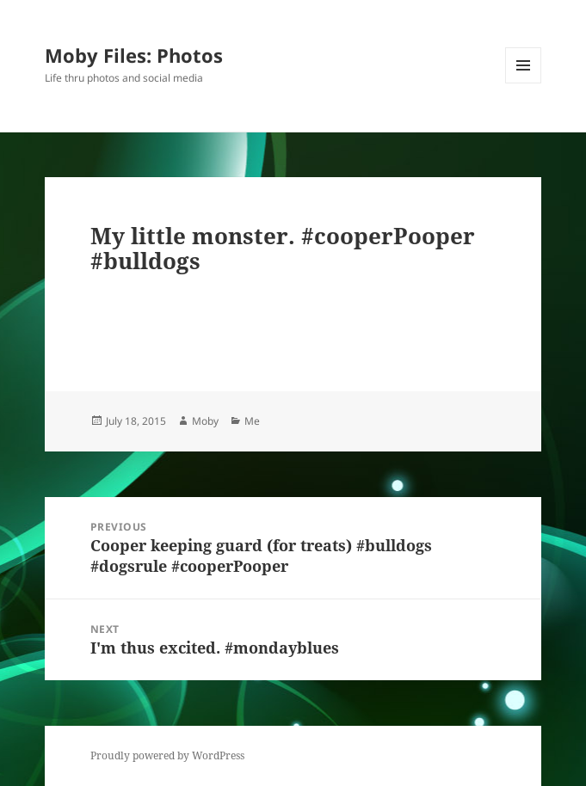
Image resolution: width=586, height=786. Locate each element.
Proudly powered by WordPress (167, 755)
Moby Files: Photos (134, 55)
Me (252, 421)
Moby (205, 421)
